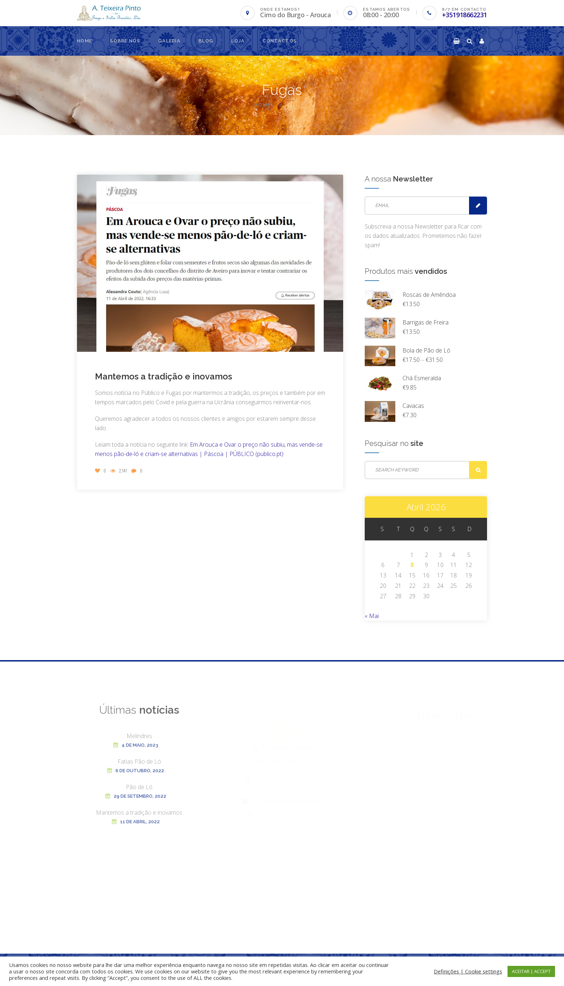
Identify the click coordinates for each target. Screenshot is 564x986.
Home (84, 40)
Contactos (280, 40)
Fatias (139, 766)
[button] (456, 41)
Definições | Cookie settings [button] (468, 971)
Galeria (169, 40)
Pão (139, 792)
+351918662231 (464, 14)
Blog (206, 40)
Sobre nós (125, 40)
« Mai (372, 616)
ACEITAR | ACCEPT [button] (531, 971)
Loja (238, 40)
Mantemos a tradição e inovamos (163, 376)
